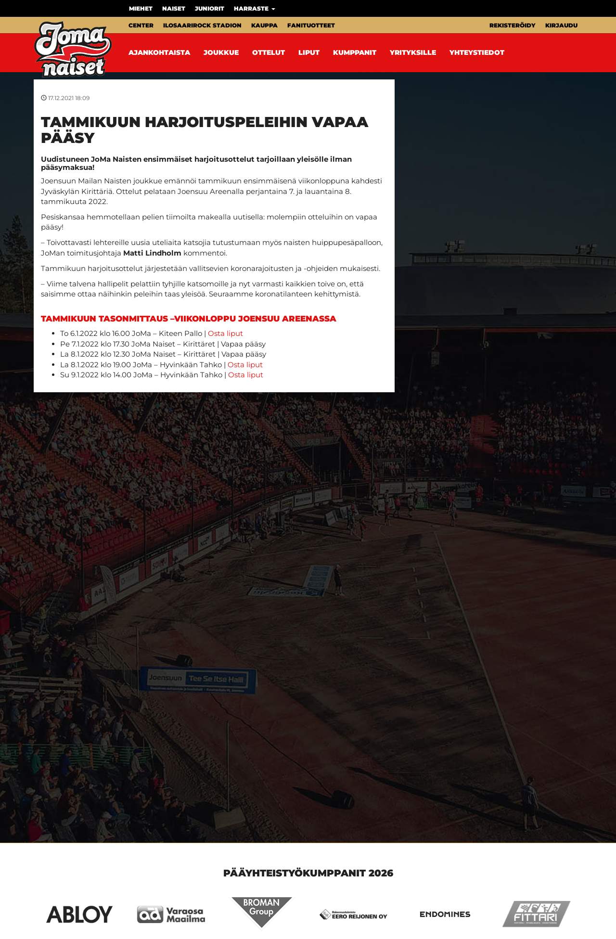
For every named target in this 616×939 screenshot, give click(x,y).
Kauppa (264, 25)
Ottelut (268, 52)
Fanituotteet (311, 25)
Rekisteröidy (512, 25)
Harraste (254, 8)
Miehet (141, 8)
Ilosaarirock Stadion (202, 25)
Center (141, 25)
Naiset (173, 8)
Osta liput (225, 333)
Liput (309, 52)
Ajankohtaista (159, 52)
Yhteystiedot (476, 52)
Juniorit (209, 8)
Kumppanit (354, 52)
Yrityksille (413, 52)
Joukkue (221, 52)
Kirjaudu (561, 25)
